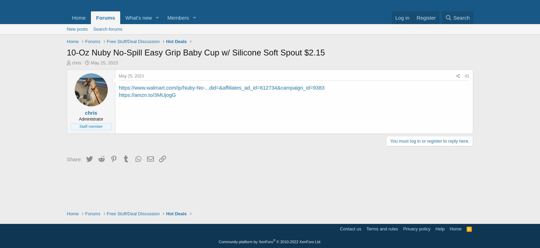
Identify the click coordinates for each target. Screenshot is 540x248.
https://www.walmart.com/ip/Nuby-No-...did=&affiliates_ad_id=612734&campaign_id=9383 (221, 88)
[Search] (457, 17)
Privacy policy (416, 228)
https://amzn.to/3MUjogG (147, 95)
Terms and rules (382, 228)
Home (79, 18)
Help (440, 228)
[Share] (458, 76)
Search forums (108, 29)
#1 (467, 76)
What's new (138, 18)
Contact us (350, 228)
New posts (77, 29)
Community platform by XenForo (270, 242)
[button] (157, 17)
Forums (105, 18)
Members (178, 18)
